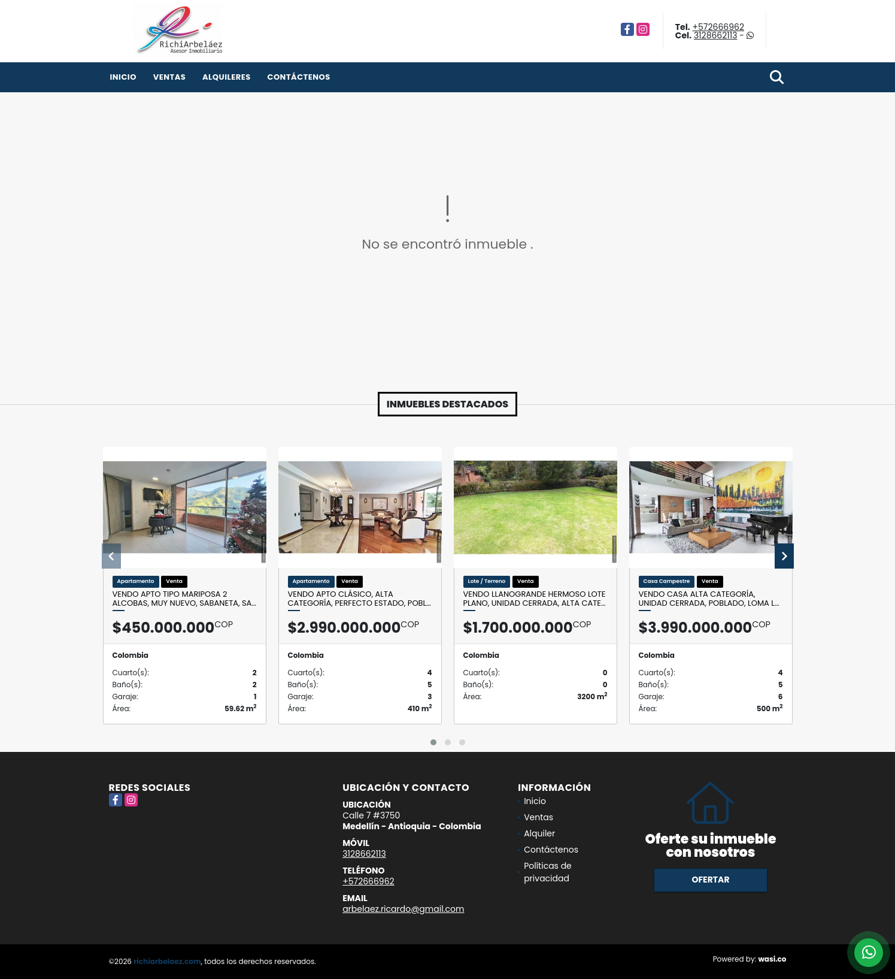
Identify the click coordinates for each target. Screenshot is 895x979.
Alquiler (539, 833)
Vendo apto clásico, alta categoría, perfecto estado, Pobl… (359, 599)
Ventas (169, 77)
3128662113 (716, 35)
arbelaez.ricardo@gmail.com (403, 909)
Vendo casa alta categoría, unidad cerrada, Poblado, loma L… (709, 599)
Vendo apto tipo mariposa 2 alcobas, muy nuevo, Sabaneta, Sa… (184, 599)
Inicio (123, 77)
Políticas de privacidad (548, 872)
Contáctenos (298, 77)
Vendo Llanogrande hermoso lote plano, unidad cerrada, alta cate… (534, 599)
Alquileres (226, 77)
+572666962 (718, 27)
